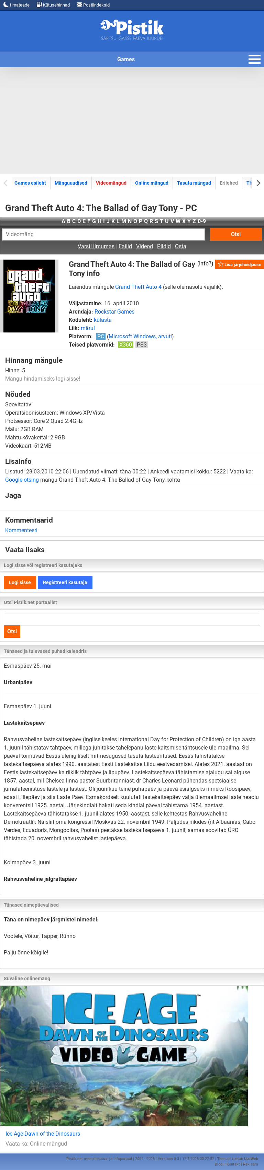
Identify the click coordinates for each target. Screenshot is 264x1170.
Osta (180, 246)
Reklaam (250, 1164)
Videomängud (111, 183)
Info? (205, 263)
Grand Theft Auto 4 (138, 287)
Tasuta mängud (194, 183)
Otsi (236, 234)
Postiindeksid (93, 5)
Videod (144, 246)
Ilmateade (16, 5)
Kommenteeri (21, 530)
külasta (103, 320)
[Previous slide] (6, 183)
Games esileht (30, 183)
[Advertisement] (132, 120)
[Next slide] (258, 183)
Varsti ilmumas (96, 246)
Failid (125, 246)
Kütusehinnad (53, 5)
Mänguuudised (71, 183)
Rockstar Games (114, 311)
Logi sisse (20, 582)
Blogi (219, 1164)
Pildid (164, 246)
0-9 (202, 221)
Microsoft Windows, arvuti (140, 336)
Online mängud (151, 183)
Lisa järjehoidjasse (239, 264)
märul (88, 328)
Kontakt (233, 1164)
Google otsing (22, 480)
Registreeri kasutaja (65, 582)
